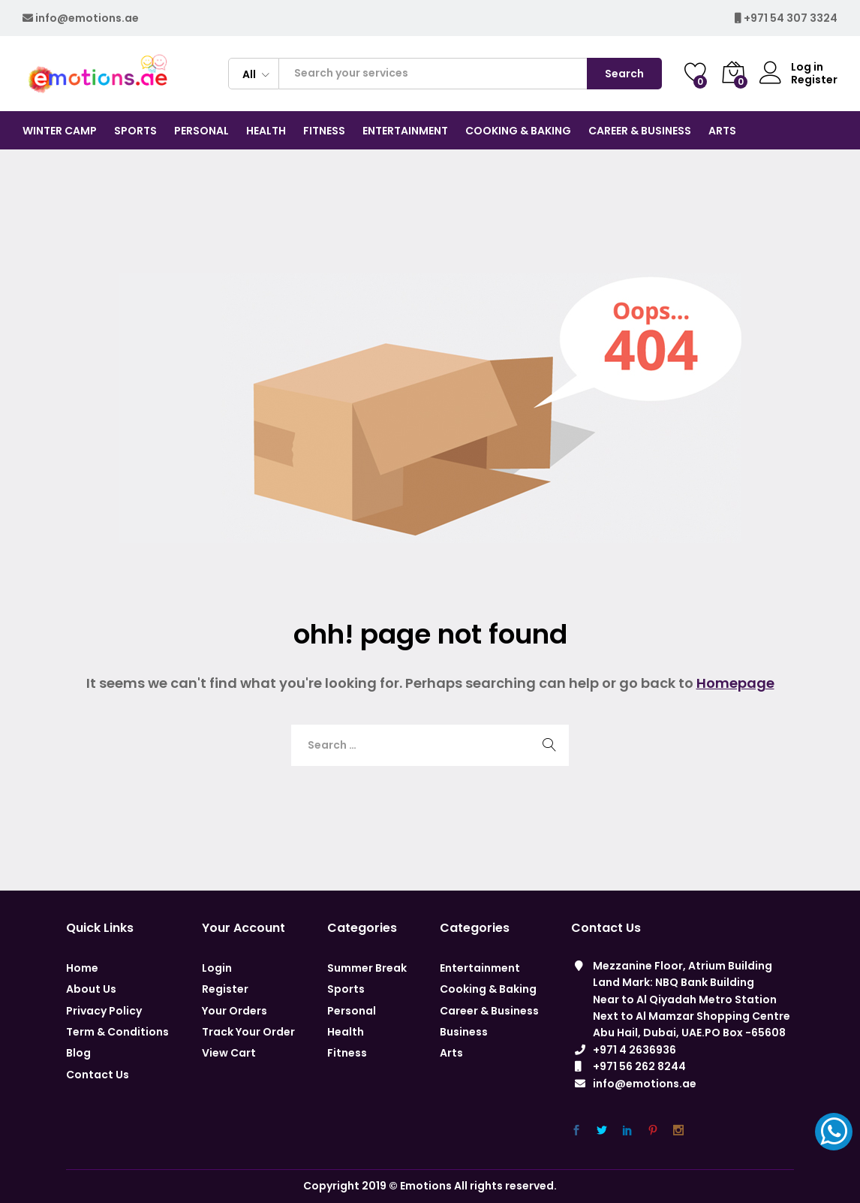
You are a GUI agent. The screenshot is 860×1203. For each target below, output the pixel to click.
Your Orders (234, 1010)
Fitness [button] (324, 130)
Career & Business (489, 1010)
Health (345, 1031)
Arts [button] (722, 130)
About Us (91, 988)
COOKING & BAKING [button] (518, 130)
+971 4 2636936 (634, 1049)
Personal (351, 1010)
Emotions (426, 1185)
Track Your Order (248, 1031)
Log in (791, 67)
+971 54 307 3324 (790, 18)
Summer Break (367, 967)
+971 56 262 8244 (639, 1066)
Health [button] (266, 130)
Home (82, 967)
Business (464, 1031)
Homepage (735, 683)
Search (624, 73)
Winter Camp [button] (60, 130)
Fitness (347, 1052)
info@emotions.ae (87, 18)
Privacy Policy (104, 1010)
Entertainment (480, 967)
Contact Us (97, 1074)
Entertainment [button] (405, 130)
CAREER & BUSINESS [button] (639, 130)
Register (814, 80)
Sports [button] (135, 130)
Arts (451, 1052)
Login (217, 967)
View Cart (229, 1052)
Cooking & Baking (488, 988)
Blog (78, 1052)
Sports (346, 988)
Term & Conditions (117, 1031)
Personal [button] (201, 130)
